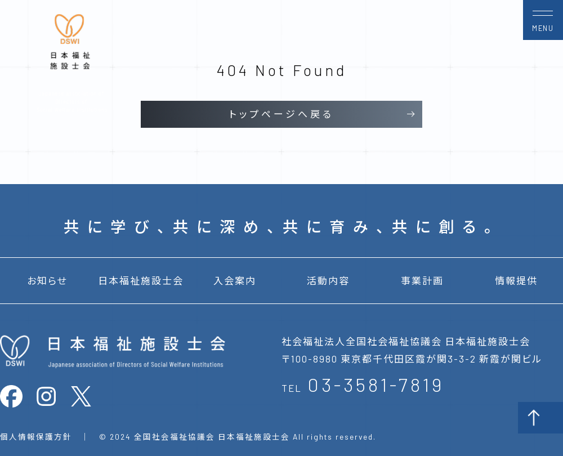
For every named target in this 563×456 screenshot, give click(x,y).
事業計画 (422, 280)
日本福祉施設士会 (141, 280)
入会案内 (234, 280)
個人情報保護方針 (36, 436)
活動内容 (328, 280)
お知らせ (47, 280)
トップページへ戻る (281, 113)
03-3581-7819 (375, 384)
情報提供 (516, 280)
